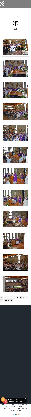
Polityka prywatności (14, 399)
